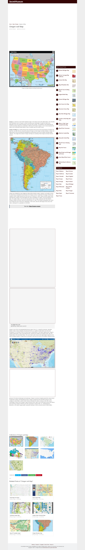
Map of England (69, 176)
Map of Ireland (69, 181)
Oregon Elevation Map (37, 533)
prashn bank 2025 (53, 547)
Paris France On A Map (64, 104)
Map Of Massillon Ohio (64, 84)
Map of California (60, 173)
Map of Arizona (69, 171)
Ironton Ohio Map (63, 80)
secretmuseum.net (46, 547)
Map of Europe (59, 179)
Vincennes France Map (64, 109)
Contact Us (37, 544)
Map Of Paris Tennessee (64, 128)
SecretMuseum (16, 1)
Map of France (69, 179)
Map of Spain (59, 193)
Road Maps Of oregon (14, 497)
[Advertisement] (42, 13)
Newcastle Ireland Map (64, 138)
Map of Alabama (59, 171)
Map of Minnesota (60, 186)
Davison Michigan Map (64, 70)
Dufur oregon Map (36, 497)
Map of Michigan (69, 184)
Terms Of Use (46, 544)
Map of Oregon (13, 29)
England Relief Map (63, 94)
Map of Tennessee (70, 193)
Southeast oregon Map (15, 515)
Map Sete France (62, 147)
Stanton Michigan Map (64, 99)
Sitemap (33, 544)
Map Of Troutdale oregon (15, 533)
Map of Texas (59, 196)
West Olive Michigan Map (64, 113)
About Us (51, 544)
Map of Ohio (59, 190)
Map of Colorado (59, 176)
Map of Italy (58, 184)
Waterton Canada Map (64, 133)
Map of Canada (69, 173)
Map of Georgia (59, 181)
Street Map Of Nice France (65, 157)
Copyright (42, 544)
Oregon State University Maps (39, 515)
